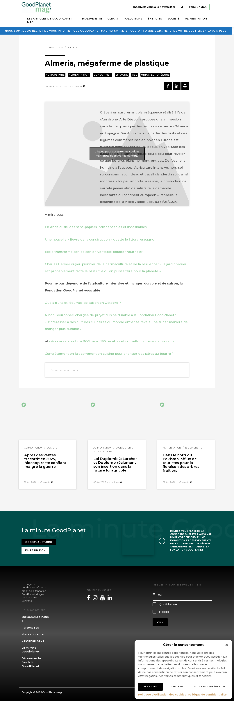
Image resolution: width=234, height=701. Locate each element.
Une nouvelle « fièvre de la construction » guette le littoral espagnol (100, 239)
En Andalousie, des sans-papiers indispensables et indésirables (96, 227)
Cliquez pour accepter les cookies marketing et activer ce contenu (117, 153)
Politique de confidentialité (207, 694)
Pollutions (133, 18)
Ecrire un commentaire (65, 370)
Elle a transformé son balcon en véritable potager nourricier (94, 252)
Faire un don (198, 7)
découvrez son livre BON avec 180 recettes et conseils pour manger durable (111, 341)
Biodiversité (92, 18)
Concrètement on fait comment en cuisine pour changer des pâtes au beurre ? (109, 353)
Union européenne (155, 74)
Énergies (155, 18)
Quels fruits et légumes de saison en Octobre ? (83, 303)
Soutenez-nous (33, 641)
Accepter (150, 686)
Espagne (121, 74)
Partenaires (30, 627)
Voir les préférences (210, 686)
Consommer (102, 74)
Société (173, 18)
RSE (134, 74)
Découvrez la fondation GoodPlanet (31, 662)
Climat (113, 18)
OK (160, 622)
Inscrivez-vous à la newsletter (154, 7)
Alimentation (196, 18)
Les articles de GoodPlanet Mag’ (49, 20)
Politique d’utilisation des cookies (162, 694)
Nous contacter (33, 634)
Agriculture (55, 74)
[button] (226, 645)
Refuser (177, 686)
